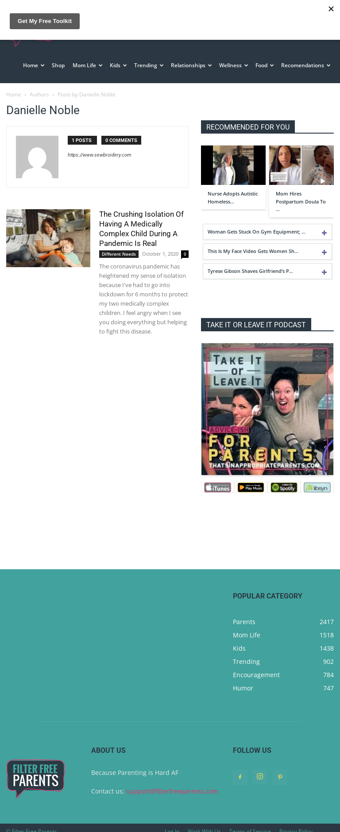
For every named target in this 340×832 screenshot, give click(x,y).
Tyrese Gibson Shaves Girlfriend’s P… (250, 263)
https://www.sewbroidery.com (99, 147)
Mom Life (88, 65)
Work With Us (204, 824)
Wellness (233, 65)
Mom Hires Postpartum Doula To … (301, 194)
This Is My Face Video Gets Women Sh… (253, 243)
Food (264, 65)
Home (34, 65)
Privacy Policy (296, 824)
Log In (172, 824)
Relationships (191, 65)
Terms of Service (250, 824)
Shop (58, 65)
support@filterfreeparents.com (172, 783)
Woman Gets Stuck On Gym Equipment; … (256, 224)
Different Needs (119, 246)
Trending (149, 65)
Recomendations (306, 65)
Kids (118, 65)
